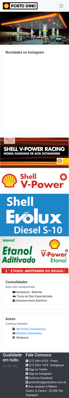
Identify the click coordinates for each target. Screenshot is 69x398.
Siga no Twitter (37, 369)
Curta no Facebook (39, 378)
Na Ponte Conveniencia (31, 329)
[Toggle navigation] (61, 5)
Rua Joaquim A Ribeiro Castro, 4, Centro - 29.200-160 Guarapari (44, 391)
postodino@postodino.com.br (46, 382)
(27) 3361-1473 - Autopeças (45, 365)
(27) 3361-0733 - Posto (42, 361)
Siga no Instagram (39, 373)
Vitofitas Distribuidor (29, 333)
